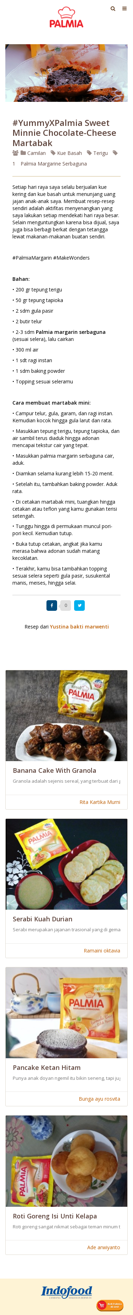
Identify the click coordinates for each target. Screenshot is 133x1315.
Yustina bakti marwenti (79, 626)
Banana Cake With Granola (54, 770)
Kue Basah (66, 153)
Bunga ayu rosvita (99, 1098)
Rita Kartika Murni (99, 802)
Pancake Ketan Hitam (47, 1067)
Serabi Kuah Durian (42, 919)
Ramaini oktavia (102, 950)
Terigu (97, 153)
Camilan (33, 153)
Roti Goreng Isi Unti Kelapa (55, 1216)
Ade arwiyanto (103, 1247)
